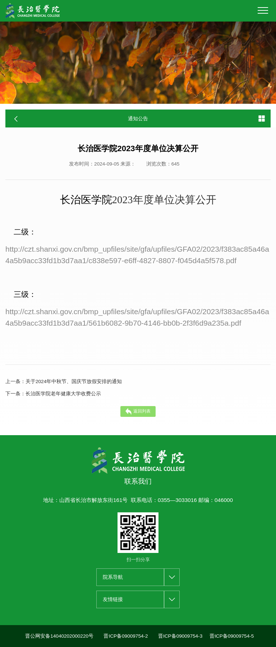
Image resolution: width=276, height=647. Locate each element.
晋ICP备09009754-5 (232, 636)
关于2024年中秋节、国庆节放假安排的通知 (63, 382)
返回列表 (138, 411)
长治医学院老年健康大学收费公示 (53, 394)
